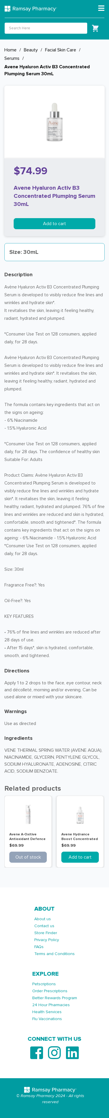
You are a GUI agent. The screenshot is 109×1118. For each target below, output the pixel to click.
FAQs (39, 946)
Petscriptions (44, 983)
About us (42, 918)
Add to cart (54, 224)
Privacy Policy (46, 939)
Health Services (47, 1011)
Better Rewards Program (54, 997)
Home (10, 50)
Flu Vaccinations (47, 1018)
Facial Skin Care (60, 50)
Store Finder (45, 932)
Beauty (31, 50)
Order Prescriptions (49, 990)
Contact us (44, 925)
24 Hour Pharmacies (51, 1004)
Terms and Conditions (54, 953)
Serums (11, 58)
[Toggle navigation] (101, 8)
